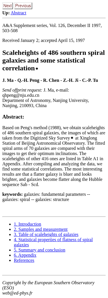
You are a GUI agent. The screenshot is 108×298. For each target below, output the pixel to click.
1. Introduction (27, 224)
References (24, 260)
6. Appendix (25, 255)
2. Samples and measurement (41, 229)
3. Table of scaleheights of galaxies (46, 234)
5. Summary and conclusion (39, 249)
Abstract (18, 12)
